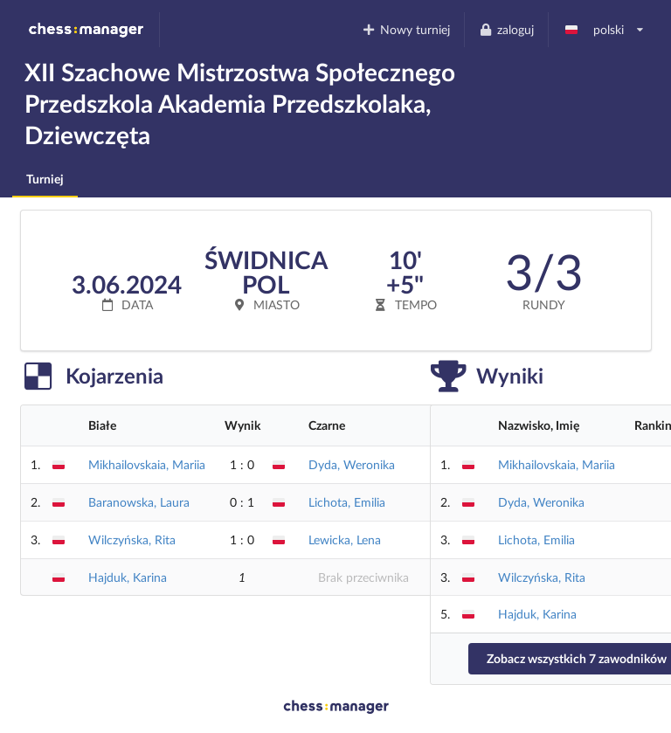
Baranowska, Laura (139, 501)
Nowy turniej (406, 29)
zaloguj (506, 29)
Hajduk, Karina (127, 577)
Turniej (45, 178)
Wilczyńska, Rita (132, 539)
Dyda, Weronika (351, 464)
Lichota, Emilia (346, 501)
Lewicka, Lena (344, 539)
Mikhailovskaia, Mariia (146, 464)
